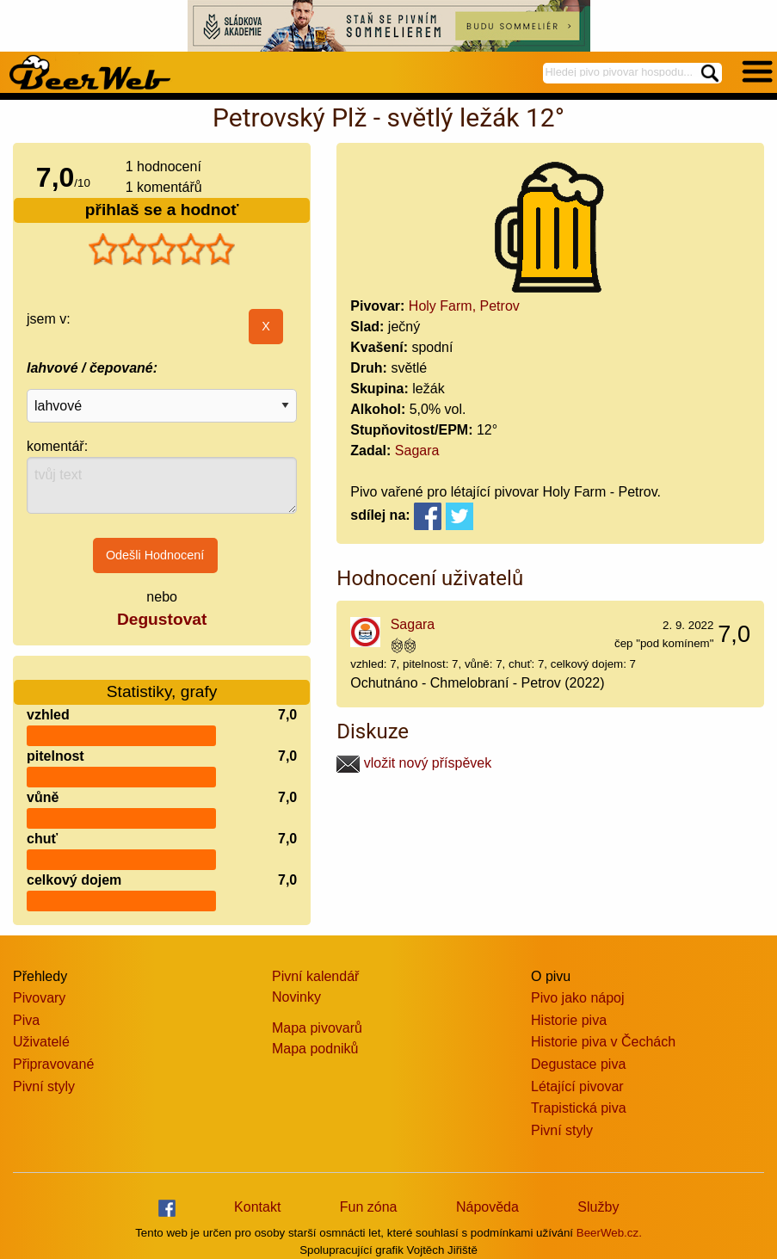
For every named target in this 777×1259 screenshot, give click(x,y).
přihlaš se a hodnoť (162, 210)
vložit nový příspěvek (413, 763)
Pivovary (39, 998)
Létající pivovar (577, 1086)
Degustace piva (578, 1064)
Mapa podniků (315, 1048)
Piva (26, 1020)
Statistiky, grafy (162, 681)
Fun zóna (369, 1207)
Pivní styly (44, 1086)
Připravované (53, 1064)
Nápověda (487, 1207)
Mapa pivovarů (317, 1028)
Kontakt (257, 1207)
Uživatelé (41, 1041)
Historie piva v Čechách (603, 1041)
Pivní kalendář (315, 976)
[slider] (162, 249)
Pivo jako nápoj (578, 998)
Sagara (417, 450)
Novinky (296, 997)
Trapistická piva (578, 1108)
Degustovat (162, 619)
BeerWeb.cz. (609, 1232)
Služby (598, 1207)
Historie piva (569, 1020)
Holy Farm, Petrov (464, 306)
